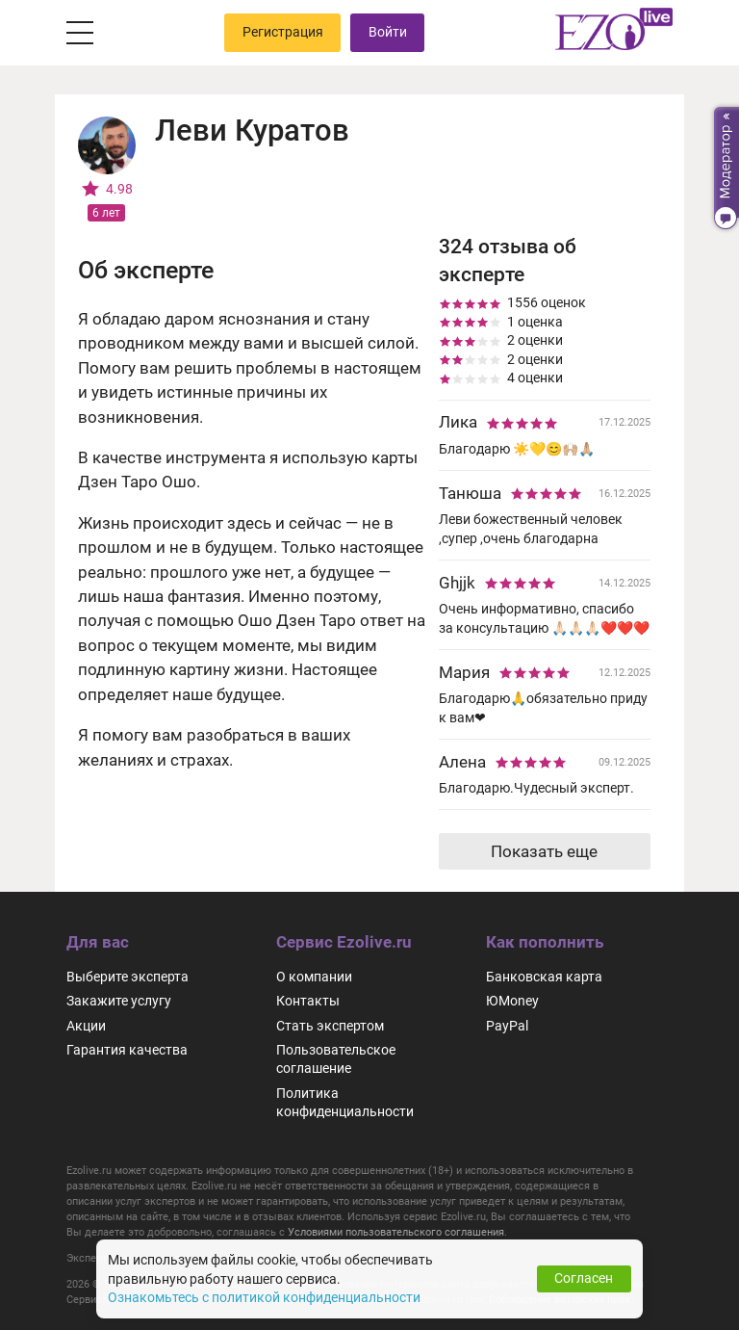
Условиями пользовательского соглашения (396, 1231)
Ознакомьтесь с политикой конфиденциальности (264, 1297)
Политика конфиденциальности (345, 1101)
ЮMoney (512, 1000)
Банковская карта (544, 975)
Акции (86, 1024)
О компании (314, 975)
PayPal (507, 1024)
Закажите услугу (118, 1000)
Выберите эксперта (127, 975)
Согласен (583, 1278)
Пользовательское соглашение (335, 1058)
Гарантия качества (127, 1048)
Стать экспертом (330, 1024)
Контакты (308, 1000)
